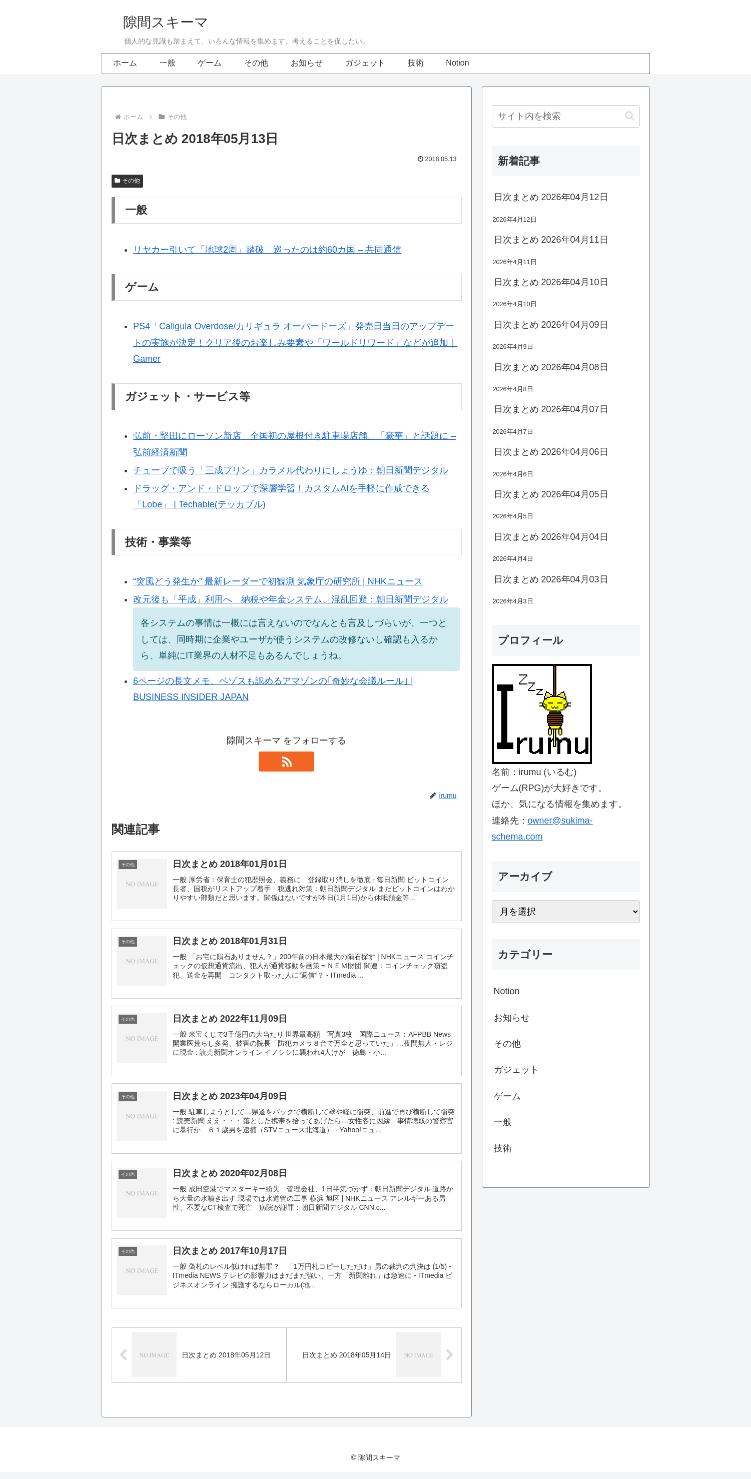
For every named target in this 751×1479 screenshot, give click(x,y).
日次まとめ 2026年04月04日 (551, 537)
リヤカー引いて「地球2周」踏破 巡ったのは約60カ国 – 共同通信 (267, 250)
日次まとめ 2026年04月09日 (551, 325)
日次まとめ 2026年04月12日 (551, 197)
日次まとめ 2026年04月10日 (551, 282)
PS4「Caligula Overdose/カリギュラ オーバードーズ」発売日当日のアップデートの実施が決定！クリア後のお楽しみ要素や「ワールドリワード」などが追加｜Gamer (295, 342)
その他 (128, 180)
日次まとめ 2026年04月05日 (551, 494)
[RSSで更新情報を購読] (287, 762)
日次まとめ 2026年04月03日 (551, 579)
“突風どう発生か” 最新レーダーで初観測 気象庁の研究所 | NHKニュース (278, 581)
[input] (566, 116)
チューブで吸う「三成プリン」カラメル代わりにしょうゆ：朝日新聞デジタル (290, 470)
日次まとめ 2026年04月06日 (551, 452)
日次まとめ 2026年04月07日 (551, 409)
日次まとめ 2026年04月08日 (551, 367)
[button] (629, 116)
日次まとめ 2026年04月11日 (551, 240)
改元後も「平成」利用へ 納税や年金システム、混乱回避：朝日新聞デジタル (290, 599)
